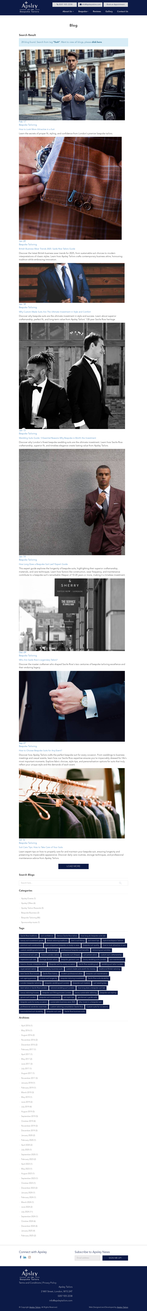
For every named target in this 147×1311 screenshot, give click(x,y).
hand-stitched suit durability (31, 1011)
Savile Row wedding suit (88, 964)
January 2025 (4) (28, 1231)
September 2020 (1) (29, 1155)
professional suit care (29, 955)
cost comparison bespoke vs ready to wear (62, 945)
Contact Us (122, 11)
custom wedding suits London (32, 950)
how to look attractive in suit (114, 945)
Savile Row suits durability (98, 978)
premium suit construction (31, 945)
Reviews (97, 11)
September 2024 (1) (29, 1217)
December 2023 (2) (29, 1188)
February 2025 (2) (28, 1236)
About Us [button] (68, 11)
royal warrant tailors (28, 969)
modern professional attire (71, 974)
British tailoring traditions (57, 941)
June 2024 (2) (26, 1207)
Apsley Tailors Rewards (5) (32, 908)
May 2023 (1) (26, 1169)
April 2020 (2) (26, 1145)
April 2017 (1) (26, 1054)
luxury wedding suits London (94, 960)
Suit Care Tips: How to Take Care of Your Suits (41, 847)
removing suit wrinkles (101, 950)
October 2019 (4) (28, 1121)
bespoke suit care (54, 1011)
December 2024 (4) (29, 1226)
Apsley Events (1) (28, 899)
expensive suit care (28, 960)
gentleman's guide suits (87, 997)
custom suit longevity (48, 978)
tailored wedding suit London (62, 988)
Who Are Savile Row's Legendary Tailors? (38, 660)
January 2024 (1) (28, 1193)
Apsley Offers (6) (28, 903)
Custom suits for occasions (97, 1007)
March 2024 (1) (27, 1202)
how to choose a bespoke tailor (33, 964)
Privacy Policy (49, 1283)
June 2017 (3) (26, 1064)
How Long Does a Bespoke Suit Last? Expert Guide (43, 564)
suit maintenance (117, 960)
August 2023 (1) (28, 1174)
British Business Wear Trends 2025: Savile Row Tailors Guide (47, 249)
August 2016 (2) (28, 1035)
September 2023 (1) (29, 1178)
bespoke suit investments (49, 997)
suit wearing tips (100, 983)
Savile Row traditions (28, 936)
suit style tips (69, 997)
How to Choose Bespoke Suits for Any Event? (40, 751)
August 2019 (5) (28, 1112)
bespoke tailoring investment (72, 978)
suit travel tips (93, 941)
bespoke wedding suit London (57, 983)
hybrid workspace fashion (113, 941)
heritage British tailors (48, 960)
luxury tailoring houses (29, 993)
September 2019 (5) (29, 1116)
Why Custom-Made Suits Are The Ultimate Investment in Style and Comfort (55, 312)
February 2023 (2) (28, 1159)
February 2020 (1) (28, 1140)
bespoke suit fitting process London (56, 993)
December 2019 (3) (29, 1131)
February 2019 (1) (28, 1088)
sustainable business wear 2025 (62, 1002)
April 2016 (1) (26, 1026)
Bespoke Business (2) (30, 913)
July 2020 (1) (26, 1150)
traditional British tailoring (109, 969)
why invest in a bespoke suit (90, 1002)
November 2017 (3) (29, 1078)
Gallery (109, 11)
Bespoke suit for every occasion (62, 964)
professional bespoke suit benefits (75, 950)
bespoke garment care (70, 960)
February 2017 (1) (28, 1050)
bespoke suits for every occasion (33, 1002)
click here (97, 42)
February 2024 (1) (28, 1197)
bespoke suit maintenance (96, 974)
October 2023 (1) (28, 1183)
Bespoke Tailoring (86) (30, 918)
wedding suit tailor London (112, 964)
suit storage (53, 950)
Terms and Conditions (30, 1283)
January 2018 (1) (28, 1083)
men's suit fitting (77, 941)
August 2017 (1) (28, 1073)
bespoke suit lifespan (71, 955)
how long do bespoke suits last (93, 936)
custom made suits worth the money (80, 969)
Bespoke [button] (83, 11)
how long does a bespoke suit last (91, 988)
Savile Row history (50, 974)
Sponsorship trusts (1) (30, 922)
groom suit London (28, 997)
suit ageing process (28, 978)
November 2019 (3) (29, 1126)
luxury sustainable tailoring (86, 993)
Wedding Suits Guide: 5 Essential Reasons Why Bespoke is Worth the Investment (57, 438)
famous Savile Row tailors (67, 936)
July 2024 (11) (27, 1212)
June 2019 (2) (26, 1102)
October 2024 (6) (28, 1221)
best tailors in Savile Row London (33, 988)
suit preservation (90, 955)
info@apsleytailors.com (90, 4)
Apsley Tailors (34, 1307)
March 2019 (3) (27, 1093)
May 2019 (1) (26, 1097)
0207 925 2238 (65, 4)
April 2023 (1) (26, 1164)
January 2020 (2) (28, 1136)
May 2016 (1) (26, 1031)
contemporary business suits (51, 969)
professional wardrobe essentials (33, 1007)
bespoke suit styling (108, 993)
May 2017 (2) (26, 1059)
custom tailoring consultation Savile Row (66, 1007)
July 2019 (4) (26, 1107)
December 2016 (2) (29, 1045)
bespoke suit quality (91, 945)
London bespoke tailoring (30, 983)
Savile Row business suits (75, 1011)
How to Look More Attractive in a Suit (37, 129)
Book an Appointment (116, 4)
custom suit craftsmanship (111, 955)
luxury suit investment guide (31, 941)
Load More (73, 866)
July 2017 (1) (26, 1069)
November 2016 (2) (29, 1040)
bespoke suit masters (81, 983)
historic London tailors (50, 955)
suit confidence (47, 936)
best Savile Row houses (29, 974)
